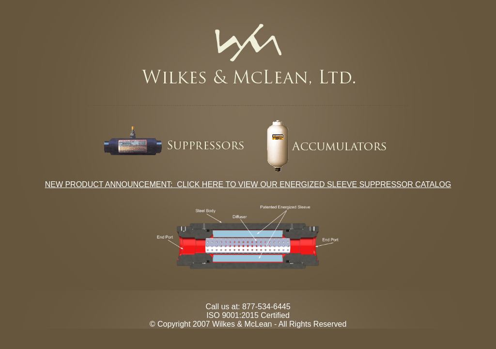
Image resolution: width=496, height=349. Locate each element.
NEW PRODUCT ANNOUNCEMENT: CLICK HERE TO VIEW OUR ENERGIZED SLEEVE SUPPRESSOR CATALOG (248, 184)
